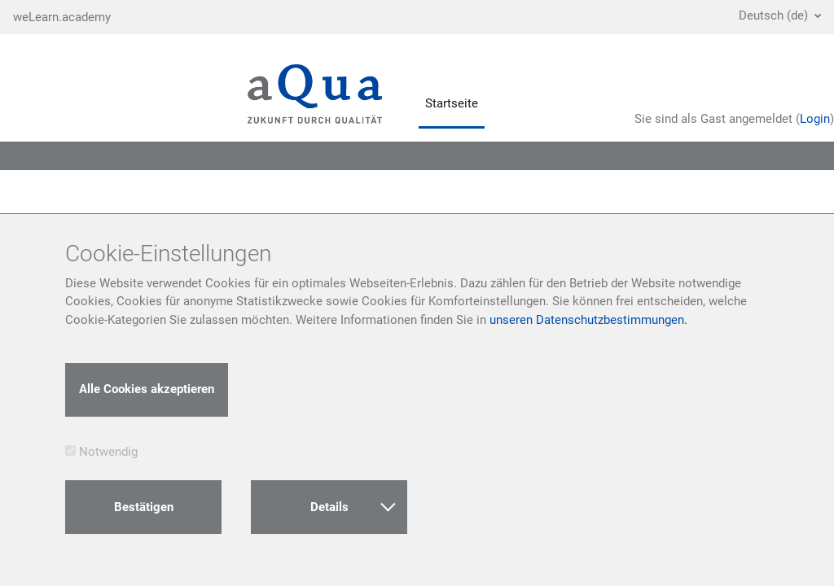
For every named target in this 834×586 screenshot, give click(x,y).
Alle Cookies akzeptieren (146, 389)
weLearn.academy (62, 17)
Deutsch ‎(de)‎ (775, 15)
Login (815, 119)
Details (353, 505)
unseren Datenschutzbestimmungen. (588, 320)
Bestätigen (143, 507)
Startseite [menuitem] (451, 103)
